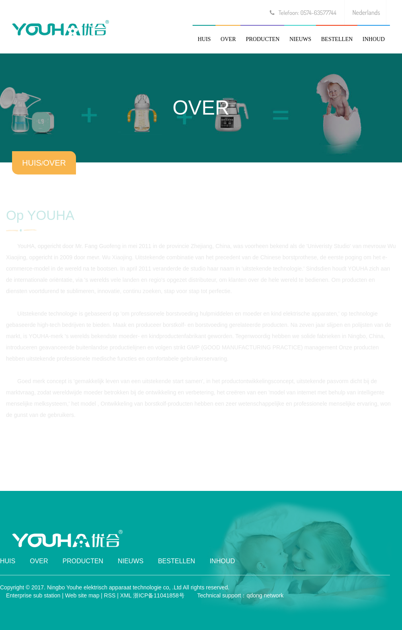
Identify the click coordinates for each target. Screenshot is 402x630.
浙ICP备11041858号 (159, 595)
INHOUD (374, 39)
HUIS (204, 39)
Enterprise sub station (33, 595)
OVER (228, 39)
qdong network (264, 595)
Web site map (82, 595)
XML (125, 595)
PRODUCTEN (262, 39)
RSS (110, 595)
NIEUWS (300, 39)
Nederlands (366, 12)
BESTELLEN (337, 39)
